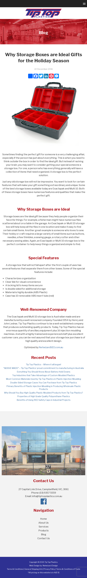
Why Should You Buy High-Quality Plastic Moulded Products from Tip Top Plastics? (43, 392)
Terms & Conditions (15, 569)
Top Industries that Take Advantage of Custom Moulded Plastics (43, 375)
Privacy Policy (49, 569)
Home (43, 518)
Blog (43, 534)
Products (43, 530)
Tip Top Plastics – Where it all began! (43, 364)
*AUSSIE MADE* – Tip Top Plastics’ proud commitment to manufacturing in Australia (43, 368)
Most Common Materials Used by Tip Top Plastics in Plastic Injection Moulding (43, 379)
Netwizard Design (50, 566)
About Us (43, 522)
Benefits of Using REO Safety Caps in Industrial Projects (43, 400)
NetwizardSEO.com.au (51, 347)
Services (43, 526)
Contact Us (43, 538)
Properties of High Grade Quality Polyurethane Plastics (43, 396)
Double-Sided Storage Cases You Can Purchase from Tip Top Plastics (43, 382)
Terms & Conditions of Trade (68, 569)
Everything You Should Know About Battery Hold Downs (43, 371)
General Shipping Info (33, 569)
